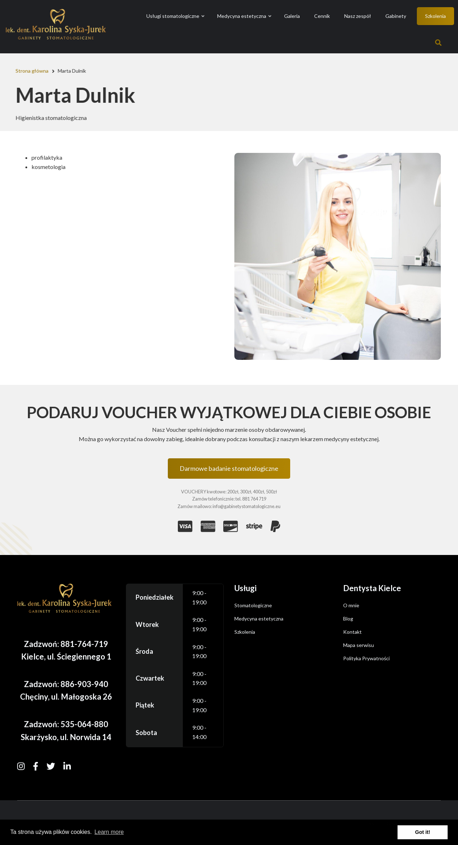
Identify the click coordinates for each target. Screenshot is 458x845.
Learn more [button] (109, 832)
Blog (348, 618)
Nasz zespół (357, 16)
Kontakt (352, 632)
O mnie (351, 605)
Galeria (292, 16)
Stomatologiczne (253, 605)
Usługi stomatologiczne (175, 22)
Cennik (322, 16)
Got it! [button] (422, 832)
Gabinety (395, 16)
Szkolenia (435, 16)
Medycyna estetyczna (244, 22)
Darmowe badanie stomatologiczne (229, 468)
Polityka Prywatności (366, 658)
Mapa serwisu (358, 645)
